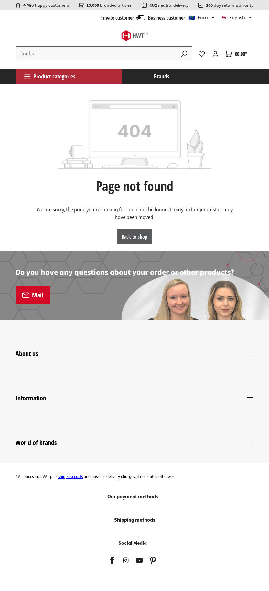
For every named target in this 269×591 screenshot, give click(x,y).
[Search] (184, 53)
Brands (161, 76)
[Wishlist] (202, 54)
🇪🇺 (198, 18)
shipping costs (70, 477)
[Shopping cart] (236, 54)
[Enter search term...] (96, 53)
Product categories (49, 76)
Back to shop (134, 236)
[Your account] (215, 54)
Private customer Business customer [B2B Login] (142, 18)
